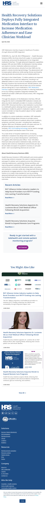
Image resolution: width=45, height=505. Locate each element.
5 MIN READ (6, 384)
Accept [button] (22, 501)
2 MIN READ (6, 347)
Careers (3, 471)
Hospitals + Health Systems (9, 484)
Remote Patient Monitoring (9, 432)
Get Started (22, 247)
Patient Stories (5, 455)
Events (3, 459)
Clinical (3, 438)
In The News (4, 473)
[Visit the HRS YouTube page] (16, 413)
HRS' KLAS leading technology (18, 128)
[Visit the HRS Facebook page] (2, 413)
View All (21, 393)
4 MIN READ (6, 308)
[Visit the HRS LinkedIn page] (9, 413)
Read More (9, 198)
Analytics (3, 442)
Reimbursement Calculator (8, 451)
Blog (2, 457)
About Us (3, 467)
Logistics (3, 440)
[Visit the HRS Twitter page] (6, 413)
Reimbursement (5, 436)
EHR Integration (5, 434)
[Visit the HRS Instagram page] (12, 413)
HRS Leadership (5, 469)
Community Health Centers (8, 488)
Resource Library (6, 453)
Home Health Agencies (7, 486)
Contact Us (4, 475)
